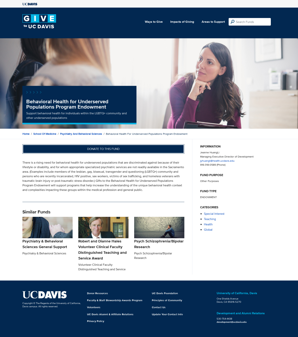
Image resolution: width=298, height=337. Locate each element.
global (208, 229)
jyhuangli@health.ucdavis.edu (217, 161)
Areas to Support (213, 22)
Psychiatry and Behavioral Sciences (81, 134)
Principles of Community (167, 300)
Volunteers (93, 307)
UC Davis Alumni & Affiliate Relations (110, 314)
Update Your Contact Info (167, 314)
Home (25, 134)
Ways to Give (154, 22)
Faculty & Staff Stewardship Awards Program (114, 300)
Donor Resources (97, 293)
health (208, 224)
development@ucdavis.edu (232, 322)
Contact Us (159, 307)
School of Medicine (44, 134)
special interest (214, 214)
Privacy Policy (95, 321)
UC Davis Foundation (165, 293)
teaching (210, 219)
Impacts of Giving (182, 22)
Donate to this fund (103, 149)
